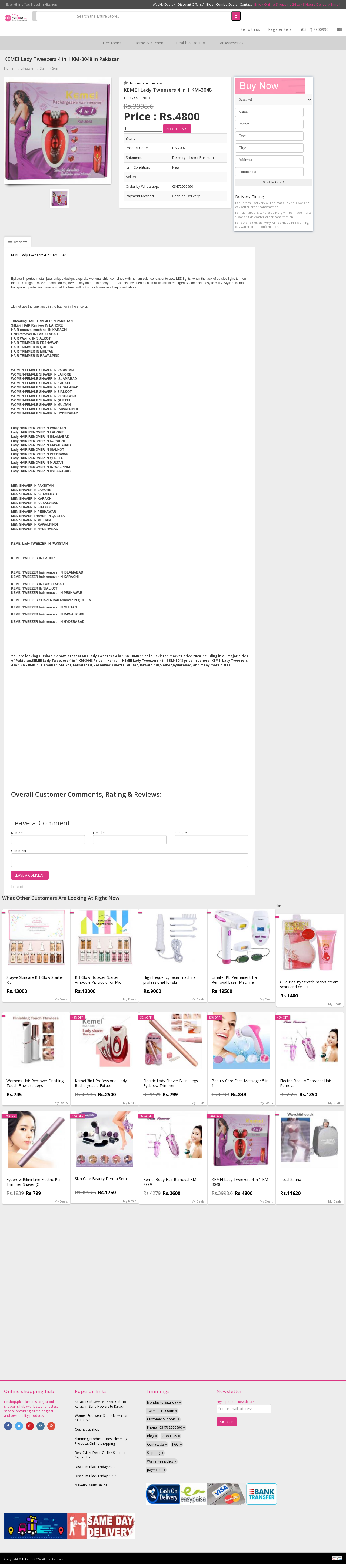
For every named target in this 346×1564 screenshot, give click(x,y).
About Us (169, 1436)
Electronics (112, 42)
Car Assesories (231, 42)
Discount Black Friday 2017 (95, 1466)
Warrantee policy (160, 1461)
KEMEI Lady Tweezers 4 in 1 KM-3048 (38, 255)
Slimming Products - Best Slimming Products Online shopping (101, 1441)
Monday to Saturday (162, 1402)
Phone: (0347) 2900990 (164, 1427)
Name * (17, 833)
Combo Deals (226, 4)
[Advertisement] (129, 726)
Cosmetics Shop (87, 1429)
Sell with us (250, 29)
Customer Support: (161, 1419)
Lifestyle (27, 68)
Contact (246, 4)
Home (9, 68)
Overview (17, 242)
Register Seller (280, 29)
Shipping (153, 1452)
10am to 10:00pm (160, 1410)
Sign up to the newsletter (235, 1402)
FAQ (175, 1444)
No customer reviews (145, 83)
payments (154, 1469)
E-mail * (99, 833)
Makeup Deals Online (91, 1485)
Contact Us (155, 1444)
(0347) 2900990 (314, 29)
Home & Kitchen (148, 42)
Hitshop (27, 1559)
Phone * (181, 833)
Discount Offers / (191, 4)
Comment (18, 850)
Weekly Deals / (164, 4)
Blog (209, 4)
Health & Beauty (190, 42)
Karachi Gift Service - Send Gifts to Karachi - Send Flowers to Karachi (100, 1404)
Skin (43, 68)
